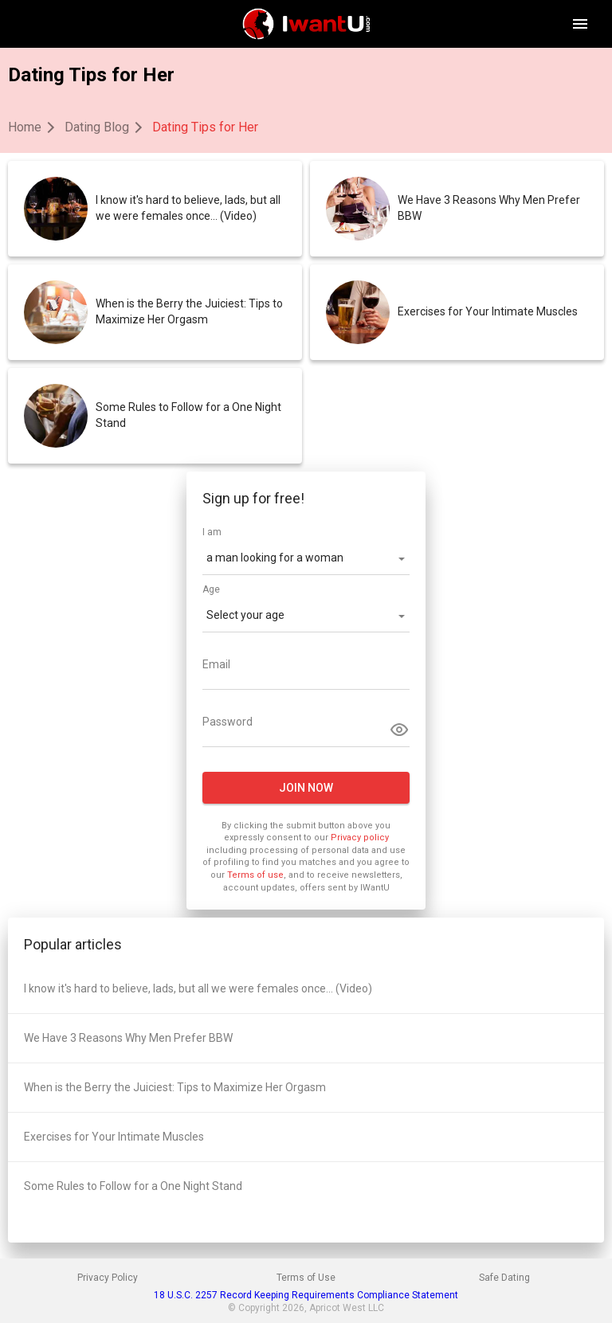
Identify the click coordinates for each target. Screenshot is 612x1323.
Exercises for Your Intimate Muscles (488, 311)
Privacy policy (360, 837)
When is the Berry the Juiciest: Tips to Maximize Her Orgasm (189, 311)
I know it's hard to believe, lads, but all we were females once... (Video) (188, 208)
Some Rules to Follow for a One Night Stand (188, 415)
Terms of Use (306, 1277)
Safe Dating (504, 1277)
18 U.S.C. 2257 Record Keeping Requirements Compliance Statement (306, 1295)
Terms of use (255, 875)
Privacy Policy (107, 1277)
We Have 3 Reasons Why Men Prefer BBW (489, 208)
